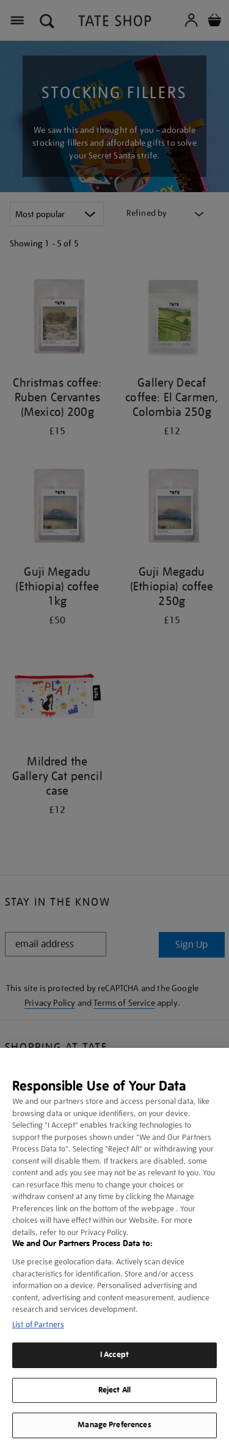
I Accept (114, 1354)
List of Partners (38, 1324)
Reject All (114, 1390)
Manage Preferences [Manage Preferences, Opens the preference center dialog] (114, 1424)
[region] (114, 1248)
